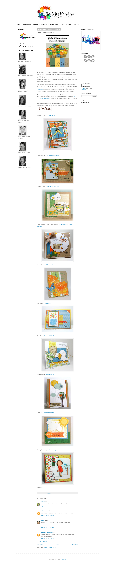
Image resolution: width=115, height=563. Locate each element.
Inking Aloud (47, 303)
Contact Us (76, 24)
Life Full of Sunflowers (47, 532)
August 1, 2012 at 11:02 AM (47, 506)
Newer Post (40, 544)
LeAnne (43, 501)
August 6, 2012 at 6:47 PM (47, 538)
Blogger (64, 559)
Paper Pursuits (51, 115)
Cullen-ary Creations (51, 264)
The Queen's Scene (48, 412)
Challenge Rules (27, 24)
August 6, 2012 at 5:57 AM (47, 527)
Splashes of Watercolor (53, 186)
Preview (83, 88)
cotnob (42, 520)
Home (18, 24)
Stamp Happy (53, 450)
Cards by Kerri (50, 374)
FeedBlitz (83, 89)
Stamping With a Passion (51, 336)
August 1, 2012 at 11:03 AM (47, 515)
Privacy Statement (66, 24)
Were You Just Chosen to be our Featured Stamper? (46, 24)
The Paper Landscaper (52, 155)
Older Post (75, 544)
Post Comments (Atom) (50, 547)
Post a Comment (43, 541)
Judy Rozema (44, 511)
